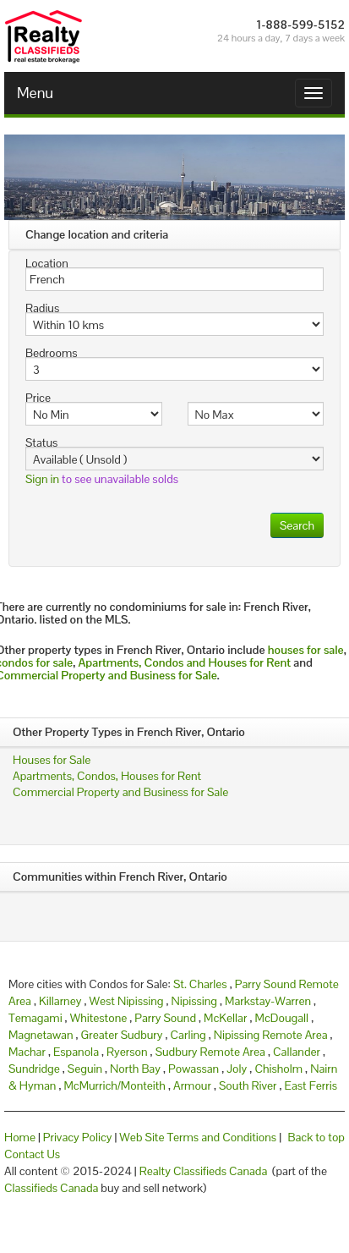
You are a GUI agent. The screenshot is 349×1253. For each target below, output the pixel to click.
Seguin (85, 1068)
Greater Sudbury (122, 1034)
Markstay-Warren (268, 1000)
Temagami (35, 1017)
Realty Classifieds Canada (203, 1171)
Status (41, 442)
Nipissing (195, 1000)
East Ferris (311, 1085)
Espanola (76, 1051)
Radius (42, 308)
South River (247, 1085)
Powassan (193, 1068)
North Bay (135, 1068)
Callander (296, 1051)
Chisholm (278, 1068)
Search (297, 525)
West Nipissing (126, 1000)
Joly (236, 1068)
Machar (27, 1051)
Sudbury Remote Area (210, 1051)
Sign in (42, 478)
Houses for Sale (51, 759)
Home (19, 1137)
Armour (192, 1085)
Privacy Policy (77, 1137)
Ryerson (126, 1051)
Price (38, 397)
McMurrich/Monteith (114, 1085)
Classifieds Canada (51, 1187)
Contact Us (32, 1154)
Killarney (60, 1000)
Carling (188, 1034)
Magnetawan (41, 1034)
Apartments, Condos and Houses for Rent (184, 662)
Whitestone (99, 1017)
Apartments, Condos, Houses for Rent (107, 775)
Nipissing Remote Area (271, 1034)
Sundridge (34, 1068)
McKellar (225, 1017)
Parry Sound (165, 1017)
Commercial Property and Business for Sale (120, 792)
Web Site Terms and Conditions (197, 1137)
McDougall (282, 1017)
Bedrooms (51, 352)
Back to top (316, 1137)
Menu (35, 92)
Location (46, 263)
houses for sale (306, 649)
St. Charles (200, 984)
